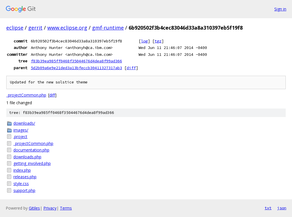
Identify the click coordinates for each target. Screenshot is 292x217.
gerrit (35, 27)
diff (131, 67)
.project (20, 136)
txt (268, 207)
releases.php (24, 176)
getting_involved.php (32, 163)
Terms (66, 208)
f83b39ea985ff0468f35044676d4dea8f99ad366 (76, 61)
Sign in (280, 9)
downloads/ (24, 123)
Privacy (49, 208)
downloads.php (27, 156)
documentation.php (31, 150)
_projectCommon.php (26, 95)
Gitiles (34, 208)
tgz (158, 41)
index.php (22, 170)
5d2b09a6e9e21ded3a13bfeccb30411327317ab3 (76, 67)
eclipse (14, 27)
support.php (24, 190)
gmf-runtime (108, 27)
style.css (21, 183)
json (281, 207)
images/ (20, 130)
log (144, 41)
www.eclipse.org (67, 27)
